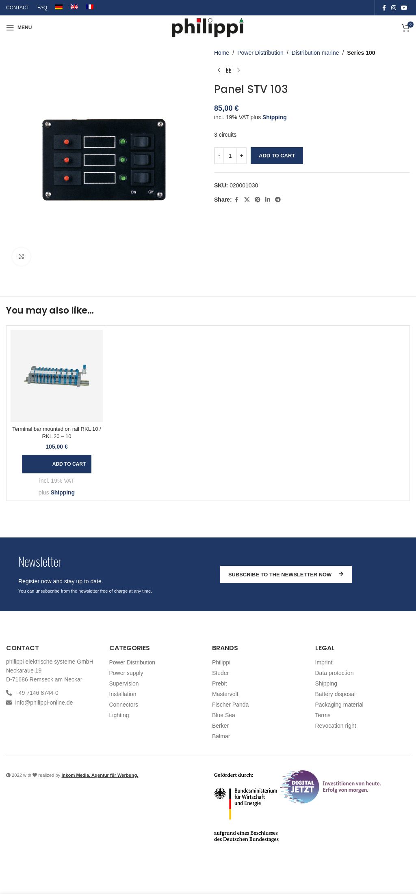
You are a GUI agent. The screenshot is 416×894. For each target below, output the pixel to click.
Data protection (334, 673)
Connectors (124, 704)
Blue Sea (223, 715)
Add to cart (277, 156)
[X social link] (247, 199)
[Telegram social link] (278, 199)
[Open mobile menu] (19, 27)
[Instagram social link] (394, 7)
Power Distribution (260, 52)
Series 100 (361, 52)
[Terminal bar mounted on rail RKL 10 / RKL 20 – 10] (57, 376)
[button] (56, 464)
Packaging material (339, 704)
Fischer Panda (230, 704)
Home (221, 52)
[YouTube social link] (404, 7)
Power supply (126, 673)
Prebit (219, 683)
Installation (122, 694)
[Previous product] (219, 70)
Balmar (221, 736)
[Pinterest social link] (257, 199)
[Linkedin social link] (268, 199)
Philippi (221, 662)
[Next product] (238, 70)
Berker (220, 725)
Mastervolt (225, 694)
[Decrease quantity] (219, 155)
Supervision (124, 683)
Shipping (274, 117)
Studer (220, 673)
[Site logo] (208, 27)
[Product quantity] (230, 155)
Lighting (119, 715)
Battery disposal (335, 694)
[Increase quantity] (241, 155)
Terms (323, 715)
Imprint (324, 662)
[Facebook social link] (384, 7)
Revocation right (335, 725)
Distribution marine (315, 52)
